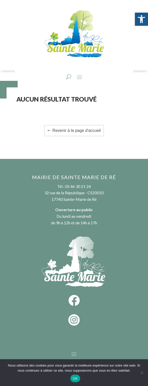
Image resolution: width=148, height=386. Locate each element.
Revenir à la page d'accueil (76, 130)
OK (75, 378)
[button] (141, 19)
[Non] (141, 372)
